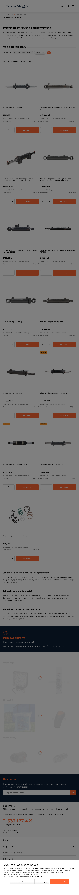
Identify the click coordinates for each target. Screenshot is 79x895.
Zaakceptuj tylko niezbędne (22, 882)
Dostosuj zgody (41, 882)
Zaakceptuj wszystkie (59, 882)
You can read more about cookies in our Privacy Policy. (25, 876)
